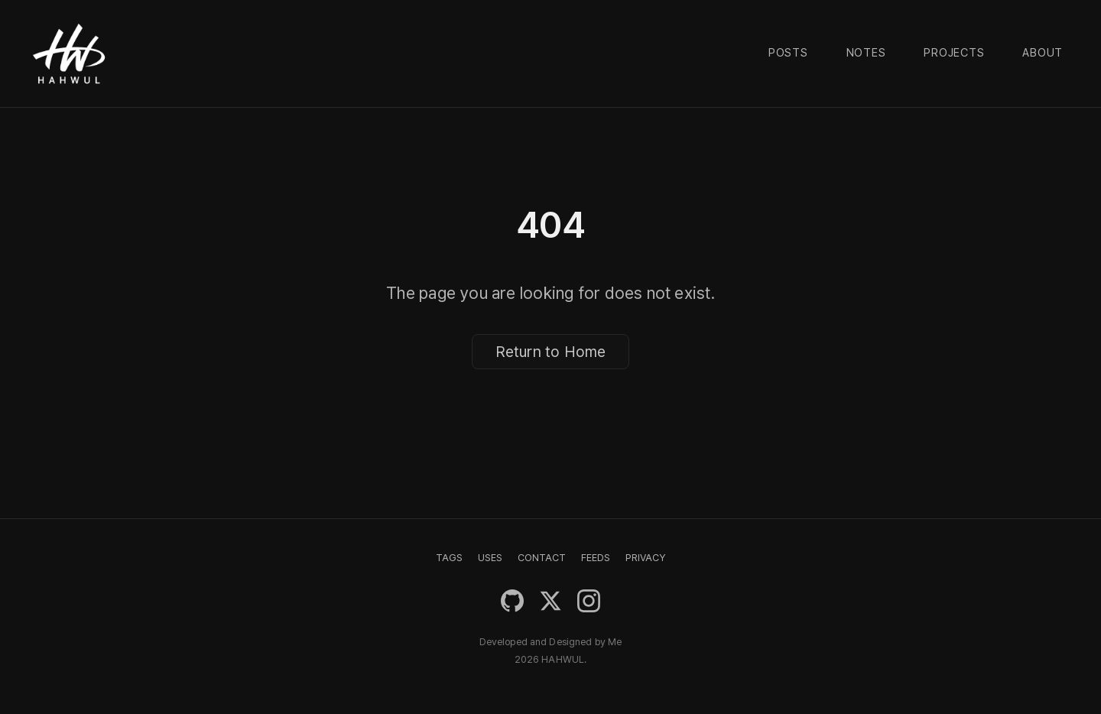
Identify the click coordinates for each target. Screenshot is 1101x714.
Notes (866, 53)
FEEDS (595, 557)
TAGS (449, 557)
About (1042, 53)
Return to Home (550, 351)
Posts (788, 53)
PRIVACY (645, 557)
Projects (954, 53)
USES (490, 557)
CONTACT (542, 557)
